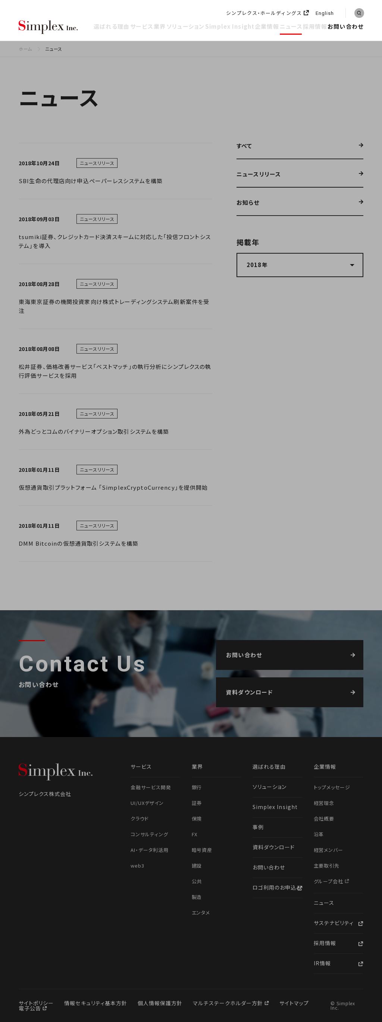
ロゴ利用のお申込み (277, 887)
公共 (197, 881)
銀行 (197, 787)
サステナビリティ (334, 923)
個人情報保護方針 (160, 1003)
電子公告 (31, 1008)
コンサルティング (149, 834)
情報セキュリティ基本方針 (95, 1003)
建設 (197, 865)
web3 (137, 865)
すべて (244, 146)
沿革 (319, 834)
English (325, 13)
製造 (197, 896)
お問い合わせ (345, 26)
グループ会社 (329, 881)
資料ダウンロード (274, 847)
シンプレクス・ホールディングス (264, 13)
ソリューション (185, 26)
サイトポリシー (36, 1003)
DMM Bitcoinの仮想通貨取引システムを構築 (78, 543)
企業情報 (267, 26)
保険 (197, 818)
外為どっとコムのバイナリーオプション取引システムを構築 (94, 431)
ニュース (291, 26)
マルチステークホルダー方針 (228, 1003)
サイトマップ (294, 1003)
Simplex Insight (229, 26)
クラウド (140, 818)
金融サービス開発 (151, 787)
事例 (258, 827)
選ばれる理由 (111, 26)
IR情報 (322, 963)
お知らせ (248, 203)
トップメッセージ (332, 787)
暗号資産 (202, 849)
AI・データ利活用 (150, 849)
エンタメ (201, 912)
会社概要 (324, 818)
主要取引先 (327, 865)
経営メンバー (329, 849)
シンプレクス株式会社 (48, 27)
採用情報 (315, 26)
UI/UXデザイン (147, 802)
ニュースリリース (259, 174)
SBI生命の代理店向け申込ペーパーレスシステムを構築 (91, 181)
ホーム (25, 49)
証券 (197, 802)
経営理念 (324, 802)
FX (195, 834)
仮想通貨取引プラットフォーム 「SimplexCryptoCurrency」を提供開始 (113, 487)
